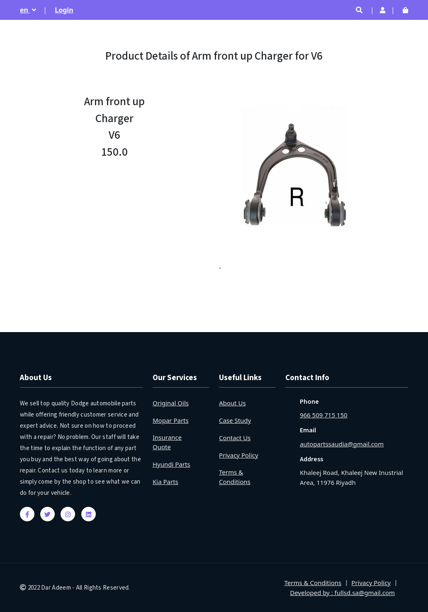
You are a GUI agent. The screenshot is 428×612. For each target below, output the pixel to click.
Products (321, 37)
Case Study (235, 420)
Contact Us (234, 438)
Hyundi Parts (171, 464)
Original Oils (171, 403)
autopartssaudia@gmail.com (342, 444)
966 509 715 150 (324, 415)
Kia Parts (165, 481)
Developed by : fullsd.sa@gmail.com (342, 592)
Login (64, 9)
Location (395, 37)
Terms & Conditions (234, 477)
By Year (358, 37)
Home (229, 37)
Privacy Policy (238, 455)
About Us (232, 403)
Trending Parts (273, 37)
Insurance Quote (167, 442)
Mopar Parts (171, 420)
